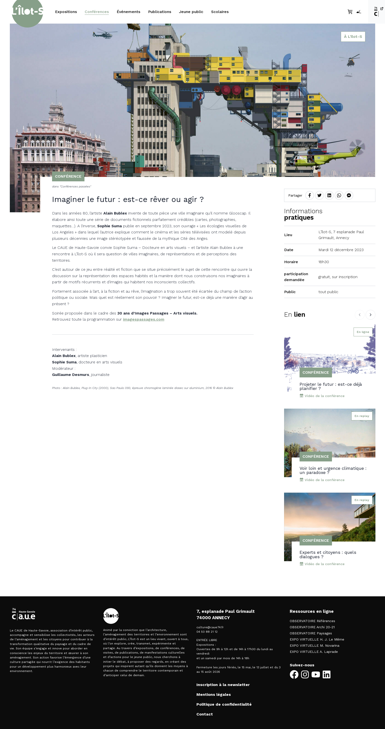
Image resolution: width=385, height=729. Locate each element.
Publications (159, 11)
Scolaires (220, 11)
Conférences (97, 11)
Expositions (66, 11)
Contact (204, 714)
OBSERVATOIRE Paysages (311, 633)
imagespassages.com (143, 319)
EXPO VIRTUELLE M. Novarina (314, 645)
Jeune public (191, 11)
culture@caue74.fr (210, 627)
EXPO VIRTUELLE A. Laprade (314, 652)
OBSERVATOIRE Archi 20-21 (312, 627)
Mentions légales (213, 694)
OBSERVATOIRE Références (312, 621)
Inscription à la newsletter (223, 684)
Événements (128, 11)
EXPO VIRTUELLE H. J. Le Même (317, 639)
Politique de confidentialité (224, 704)
